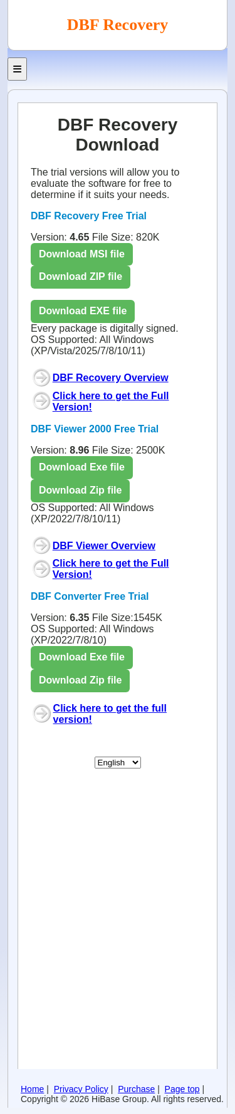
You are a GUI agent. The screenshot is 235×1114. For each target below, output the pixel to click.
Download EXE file (83, 311)
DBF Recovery (117, 25)
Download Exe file (82, 467)
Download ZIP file (80, 276)
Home (32, 1089)
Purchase (136, 1089)
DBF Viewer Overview (104, 545)
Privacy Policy (81, 1089)
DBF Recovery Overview (111, 377)
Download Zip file (80, 490)
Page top (182, 1089)
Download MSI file (82, 254)
